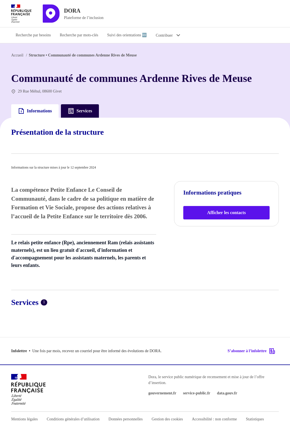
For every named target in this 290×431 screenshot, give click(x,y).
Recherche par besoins (33, 35)
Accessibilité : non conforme (214, 419)
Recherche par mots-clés (79, 35)
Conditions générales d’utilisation (73, 419)
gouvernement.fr (162, 393)
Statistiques (255, 419)
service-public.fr (196, 393)
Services (80, 111)
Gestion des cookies (167, 419)
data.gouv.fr (227, 393)
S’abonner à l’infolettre (251, 351)
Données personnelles (125, 419)
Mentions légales (24, 419)
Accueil (17, 55)
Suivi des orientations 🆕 (127, 35)
